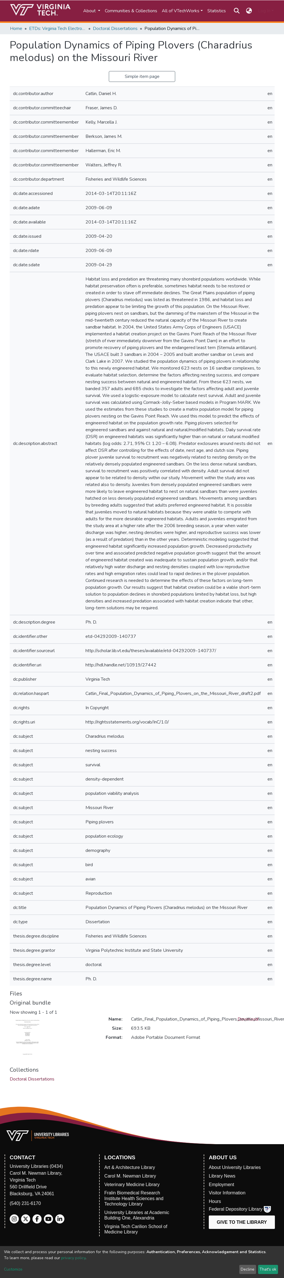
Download (248, 1019)
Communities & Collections (131, 11)
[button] (248, 10)
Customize (13, 1269)
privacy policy (73, 1258)
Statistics (216, 11)
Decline (247, 1269)
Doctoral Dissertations (115, 28)
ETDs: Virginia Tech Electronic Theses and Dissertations (57, 28)
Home (16, 28)
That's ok (268, 1269)
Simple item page (142, 76)
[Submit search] (236, 10)
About (90, 11)
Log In (264, 11)
